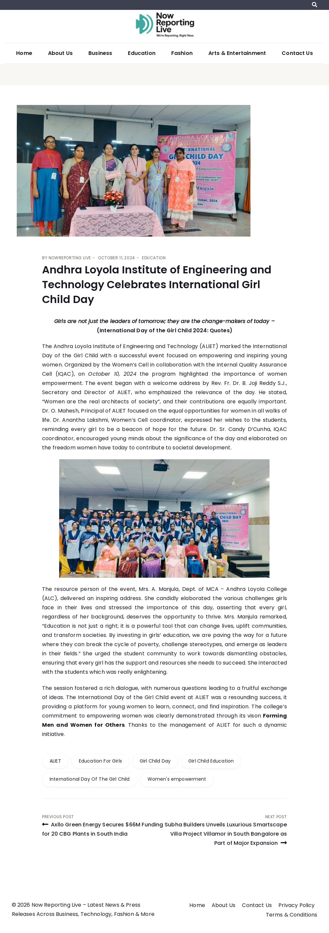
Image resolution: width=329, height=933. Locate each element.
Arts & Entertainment (237, 53)
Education (141, 53)
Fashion (182, 53)
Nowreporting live (70, 258)
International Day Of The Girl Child (90, 779)
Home (24, 53)
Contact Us (297, 53)
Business (100, 53)
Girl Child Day (155, 761)
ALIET (55, 761)
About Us (60, 53)
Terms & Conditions (291, 915)
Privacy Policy (296, 905)
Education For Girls (100, 761)
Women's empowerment (177, 779)
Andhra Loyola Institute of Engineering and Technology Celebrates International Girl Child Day (156, 284)
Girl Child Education (211, 761)
